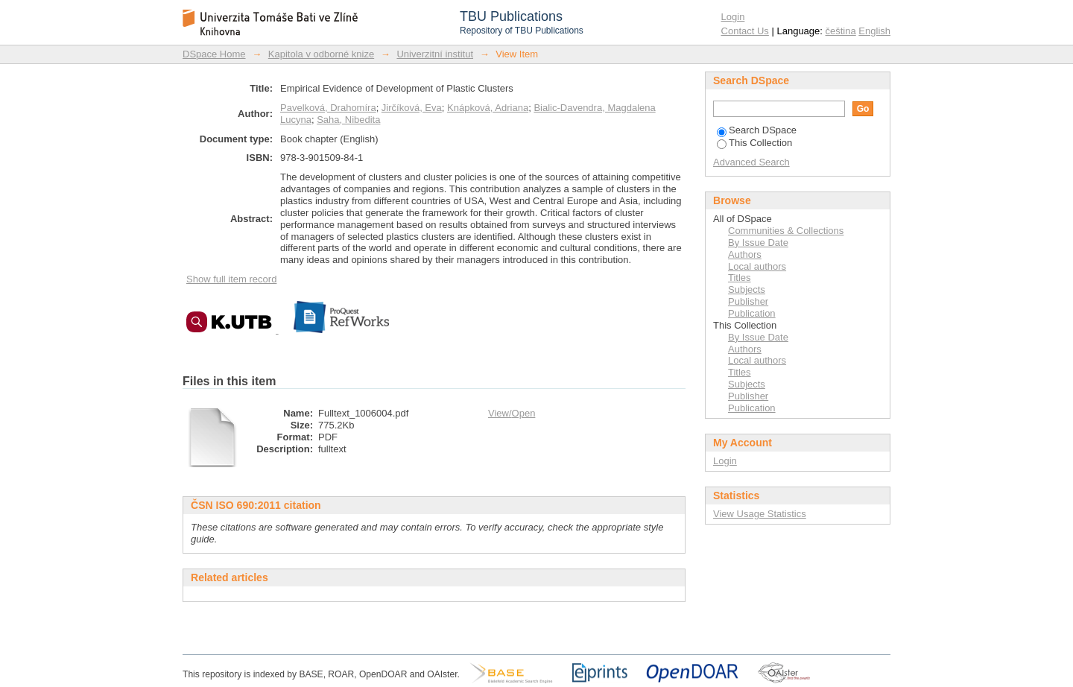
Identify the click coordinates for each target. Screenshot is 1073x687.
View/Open (511, 413)
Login (733, 16)
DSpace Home (214, 54)
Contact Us (745, 31)
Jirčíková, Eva (412, 107)
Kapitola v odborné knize (321, 54)
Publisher (748, 301)
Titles (739, 277)
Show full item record (231, 279)
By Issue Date (758, 242)
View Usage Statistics (759, 513)
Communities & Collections (785, 230)
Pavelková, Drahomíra (328, 107)
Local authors (757, 266)
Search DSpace (757, 130)
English (874, 31)
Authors (745, 254)
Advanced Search (751, 162)
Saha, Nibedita (348, 119)
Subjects (746, 289)
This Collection (754, 142)
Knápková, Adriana (487, 107)
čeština (841, 31)
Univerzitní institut (434, 54)
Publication (752, 313)
